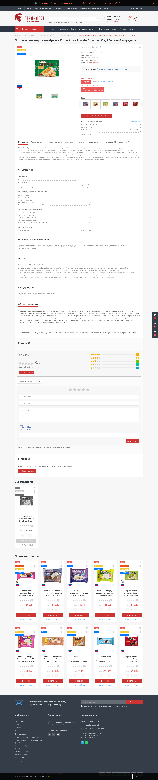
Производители (21, 761)
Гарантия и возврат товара (43, 9)
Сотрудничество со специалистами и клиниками (96, 9)
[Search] (97, 19)
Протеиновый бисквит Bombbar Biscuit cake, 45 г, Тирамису (53, 658)
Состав (81, 142)
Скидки (132, 29)
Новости (18, 724)
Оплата (28, 9)
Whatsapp (86, 742)
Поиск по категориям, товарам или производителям (66, 22)
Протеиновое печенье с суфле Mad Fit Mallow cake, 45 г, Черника (52, 593)
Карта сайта (19, 758)
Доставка (19, 9)
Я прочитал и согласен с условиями (104, 706)
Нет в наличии (26, 541)
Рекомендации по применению (61, 142)
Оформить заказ (138, 20)
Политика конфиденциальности (100, 706)
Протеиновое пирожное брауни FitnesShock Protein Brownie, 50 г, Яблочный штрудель (26, 520)
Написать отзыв (26, 372)
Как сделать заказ (21, 721)
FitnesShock (97, 52)
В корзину (26, 615)
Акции (51, 34)
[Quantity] (26, 535)
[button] (155, 333)
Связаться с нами (21, 751)
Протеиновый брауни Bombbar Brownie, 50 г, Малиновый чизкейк (26, 658)
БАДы (73, 29)
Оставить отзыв (132, 441)
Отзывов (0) (111, 142)
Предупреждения (95, 142)
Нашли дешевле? (107, 82)
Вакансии (18, 731)
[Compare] (139, 47)
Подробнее (49, 776)
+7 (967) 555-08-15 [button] (90, 721)
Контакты (59, 9)
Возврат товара (21, 754)
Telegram (82, 742)
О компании (19, 727)
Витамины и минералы (58, 29)
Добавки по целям (87, 29)
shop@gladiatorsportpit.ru (91, 725)
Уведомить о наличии (94, 116)
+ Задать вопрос (27, 471)
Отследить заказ (71, 9)
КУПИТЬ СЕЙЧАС (26, 545)
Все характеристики (133, 121)
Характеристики (38, 142)
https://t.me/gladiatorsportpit (58, 734)
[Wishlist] (132, 47)
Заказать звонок (112, 21)
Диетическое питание (107, 29)
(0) (100, 47)
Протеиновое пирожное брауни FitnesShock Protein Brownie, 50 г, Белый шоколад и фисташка (131, 595)
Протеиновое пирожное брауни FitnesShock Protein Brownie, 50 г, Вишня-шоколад (131, 661)
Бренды (123, 29)
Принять (138, 777)
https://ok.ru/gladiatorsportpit (53, 734)
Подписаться (134, 702)
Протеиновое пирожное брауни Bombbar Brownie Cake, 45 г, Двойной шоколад (26, 595)
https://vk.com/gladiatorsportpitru (49, 734)
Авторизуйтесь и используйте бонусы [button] (113, 69)
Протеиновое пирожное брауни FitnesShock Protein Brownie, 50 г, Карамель (79, 661)
